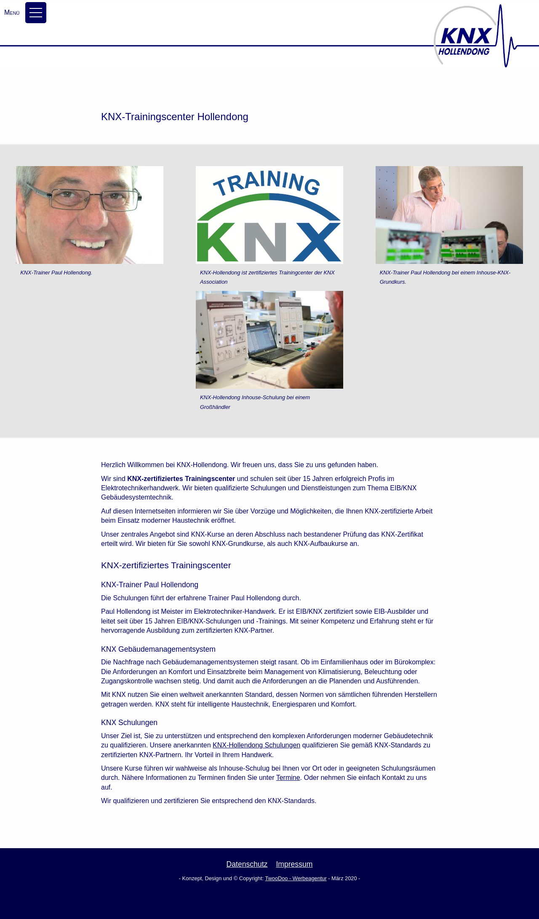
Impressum (294, 864)
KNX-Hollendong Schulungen (256, 745)
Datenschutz (247, 864)
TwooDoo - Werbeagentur (295, 878)
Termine (288, 777)
